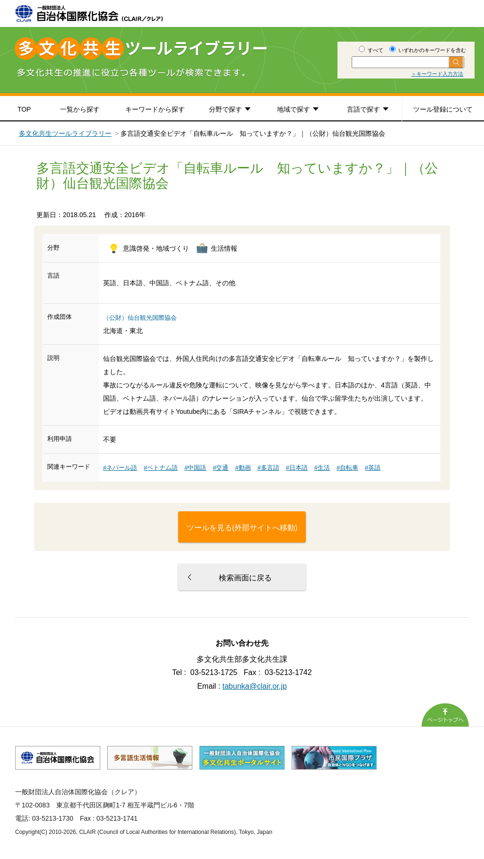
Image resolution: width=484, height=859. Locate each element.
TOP (24, 109)
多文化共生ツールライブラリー (65, 133)
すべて (371, 50)
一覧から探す (80, 109)
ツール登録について (443, 109)
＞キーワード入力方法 (437, 74)
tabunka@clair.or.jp (255, 686)
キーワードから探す (155, 109)
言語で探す (363, 109)
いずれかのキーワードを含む (427, 50)
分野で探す (225, 109)
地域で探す (293, 109)
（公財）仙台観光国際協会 (140, 317)
